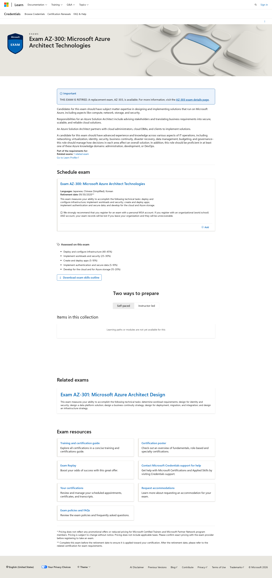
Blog (173, 567)
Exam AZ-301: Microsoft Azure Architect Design (113, 394)
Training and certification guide (80, 443)
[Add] (205, 227)
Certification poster (154, 443)
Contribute (187, 567)
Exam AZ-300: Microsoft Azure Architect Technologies (102, 183)
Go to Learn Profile (67, 157)
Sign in (264, 4)
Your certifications (71, 488)
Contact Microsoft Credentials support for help (171, 465)
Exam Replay (68, 465)
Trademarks (236, 567)
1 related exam (81, 154)
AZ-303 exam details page (192, 99)
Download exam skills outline (79, 277)
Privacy (201, 567)
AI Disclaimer (137, 567)
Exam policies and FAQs (75, 510)
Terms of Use (219, 567)
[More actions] (265, 21)
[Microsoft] (6, 4)
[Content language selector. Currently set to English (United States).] (20, 567)
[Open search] (255, 5)
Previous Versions (157, 567)
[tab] (123, 306)
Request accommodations (158, 488)
